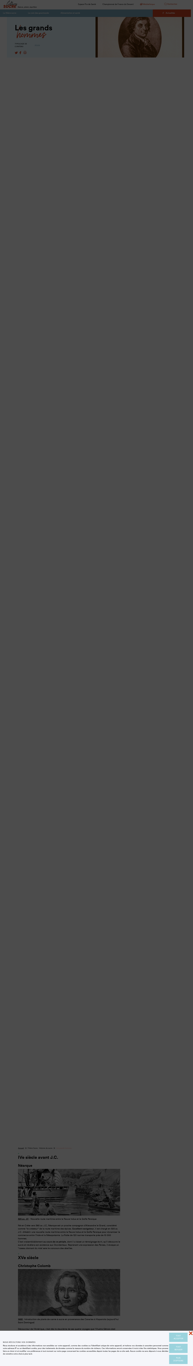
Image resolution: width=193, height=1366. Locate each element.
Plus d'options (178, 1359)
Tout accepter (178, 1337)
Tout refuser (178, 1348)
